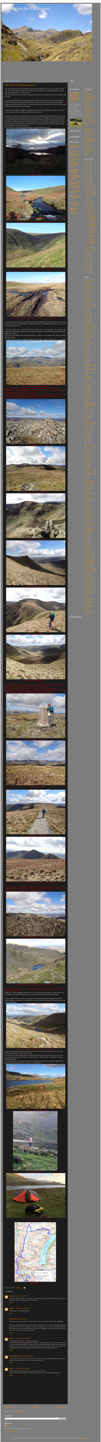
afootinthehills (13, 1356)
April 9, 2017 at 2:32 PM (19, 1296)
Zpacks (87, 154)
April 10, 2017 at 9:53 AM (20, 1319)
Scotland (87, 491)
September (91, 193)
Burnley (87, 303)
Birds (86, 284)
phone (86, 465)
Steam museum (89, 513)
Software (87, 506)
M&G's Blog (73, 202)
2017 (88, 183)
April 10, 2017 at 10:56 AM (23, 1338)
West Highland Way (90, 606)
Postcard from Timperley (74, 170)
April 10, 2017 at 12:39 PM (25, 1356)
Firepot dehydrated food (91, 209)
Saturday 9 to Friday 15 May (74, 204)
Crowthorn (87, 320)
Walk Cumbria (88, 558)
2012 (88, 264)
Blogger (85, 1438)
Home (35, 1407)
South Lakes (88, 508)
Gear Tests (88, 113)
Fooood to (87, 106)
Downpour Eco (89, 332)
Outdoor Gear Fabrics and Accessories (88, 130)
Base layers (88, 282)
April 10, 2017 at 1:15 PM (23, 1368)
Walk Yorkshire (89, 586)
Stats (86, 511)
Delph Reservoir (89, 329)
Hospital (87, 389)
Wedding (87, 604)
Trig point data (88, 148)
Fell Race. (87, 343)
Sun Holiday (88, 517)
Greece (87, 384)
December (91, 186)
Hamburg (87, 387)
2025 (88, 164)
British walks (88, 94)
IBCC (86, 391)
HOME (72, 83)
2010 (88, 269)
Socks (86, 502)
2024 (88, 166)
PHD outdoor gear (90, 134)
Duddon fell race (89, 334)
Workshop (87, 612)
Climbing (87, 318)
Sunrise (87, 522)
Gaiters (87, 358)
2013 (88, 262)
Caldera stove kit (89, 305)
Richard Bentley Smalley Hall (89, 481)
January (90, 252)
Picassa (87, 467)
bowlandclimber (75, 176)
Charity (87, 311)
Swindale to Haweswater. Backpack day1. (92, 242)
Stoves (86, 515)
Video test (87, 547)
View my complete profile (12, 1431)
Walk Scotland (88, 577)
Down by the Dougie (74, 152)
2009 (88, 272)
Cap (86, 309)
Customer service (89, 325)
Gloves (86, 363)
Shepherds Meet (89, 493)
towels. (86, 536)
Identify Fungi (88, 115)
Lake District (88, 410)
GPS (86, 380)
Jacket (86, 395)
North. (86, 458)
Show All (80, 214)
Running (87, 488)
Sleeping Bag (88, 497)
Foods (86, 349)
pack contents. (89, 462)
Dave (10, 1319)
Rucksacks (88, 486)
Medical (87, 436)
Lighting (87, 419)
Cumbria (87, 323)
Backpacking (88, 280)
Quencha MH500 (89, 474)
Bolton (86, 292)
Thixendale (73, 192)
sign (86, 495)
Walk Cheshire (89, 556)
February (90, 249)
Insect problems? (89, 119)
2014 (88, 260)
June (89, 200)
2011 (88, 267)
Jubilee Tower (88, 398)
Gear (86, 360)
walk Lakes (88, 566)
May (89, 203)
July (89, 198)
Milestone (87, 441)
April (89, 205)
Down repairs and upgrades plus (89, 97)
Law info (87, 416)
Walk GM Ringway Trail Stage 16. (90, 563)
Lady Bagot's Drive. (90, 406)
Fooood (87, 104)
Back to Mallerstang (73, 211)
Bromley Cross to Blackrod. (89, 299)
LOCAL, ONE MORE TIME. (74, 178)
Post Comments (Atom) (18, 1411)
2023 (88, 169)
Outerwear (87, 460)
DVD (86, 338)
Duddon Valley (89, 336)
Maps (86, 432)
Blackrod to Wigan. (90, 286)
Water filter (88, 599)
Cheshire (87, 314)
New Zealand (88, 453)
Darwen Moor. (88, 327)
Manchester (88, 430)
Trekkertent (88, 145)
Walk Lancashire (89, 569)
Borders (87, 297)
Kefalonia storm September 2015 (89, 403)
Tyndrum (87, 545)
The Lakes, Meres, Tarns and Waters (90, 139)
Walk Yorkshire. (89, 588)
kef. (86, 400)
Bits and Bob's (92, 221)
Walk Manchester (89, 571)
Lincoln (87, 421)
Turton (86, 543)
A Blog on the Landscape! (27, 8)
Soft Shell (87, 504)
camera (87, 307)
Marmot (87, 434)
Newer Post (9, 1407)
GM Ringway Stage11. (88, 377)
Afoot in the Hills (75, 196)
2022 (88, 171)
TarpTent (87, 136)
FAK (86, 340)
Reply (10, 1302)
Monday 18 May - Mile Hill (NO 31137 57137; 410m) (75, 164)
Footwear (87, 352)
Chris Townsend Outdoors (75, 182)
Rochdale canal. (89, 484)
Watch (86, 595)
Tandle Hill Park (89, 524)
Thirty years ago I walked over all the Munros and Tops (75, 186)
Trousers (87, 538)
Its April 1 (87, 393)
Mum (86, 451)
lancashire (87, 412)
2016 (88, 255)
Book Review (88, 294)
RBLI (86, 478)
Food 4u (87, 92)
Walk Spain (88, 579)
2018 (88, 181)
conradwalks (74, 145)
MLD (86, 126)
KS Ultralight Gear (90, 122)
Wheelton (87, 609)
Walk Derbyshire (89, 560)
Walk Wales (88, 584)
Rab (86, 476)
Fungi (86, 356)
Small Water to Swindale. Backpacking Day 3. (92, 226)
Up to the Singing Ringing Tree (75, 155)
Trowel (86, 540)
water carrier (88, 597)
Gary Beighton (74, 173)
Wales (86, 549)
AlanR (11, 1308)
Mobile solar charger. (90, 445)
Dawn (11, 1296)
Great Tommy (88, 382)
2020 (88, 176)
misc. (86, 443)
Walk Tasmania (89, 581)
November (91, 188)
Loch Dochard (88, 427)
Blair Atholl (87, 290)
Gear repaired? (89, 110)
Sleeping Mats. (89, 499)
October (90, 190)
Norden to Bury (89, 456)
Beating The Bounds (74, 208)
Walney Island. (89, 592)
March (90, 247)
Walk (86, 551)
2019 (88, 178)
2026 (88, 161)
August (90, 195)
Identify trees (88, 117)
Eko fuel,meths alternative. (89, 101)
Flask (86, 347)
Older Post (61, 1407)
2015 (88, 257)
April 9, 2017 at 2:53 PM (22, 1308)
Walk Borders (88, 554)
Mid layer (87, 439)
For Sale (87, 354)
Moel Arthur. (88, 449)
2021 (88, 174)
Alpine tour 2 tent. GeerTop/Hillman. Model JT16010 (92, 216)
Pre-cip (87, 471)
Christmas (87, 316)
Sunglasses (88, 519)
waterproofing (88, 601)
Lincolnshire (88, 425)
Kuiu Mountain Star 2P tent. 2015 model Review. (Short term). (75, 97)
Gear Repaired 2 (89, 108)
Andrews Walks (75, 191)
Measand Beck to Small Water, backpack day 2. (21, 85)
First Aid (87, 345)
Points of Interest (89, 469)
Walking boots (88, 590)
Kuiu (86, 124)
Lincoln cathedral (89, 423)
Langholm (87, 414)
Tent (86, 526)
